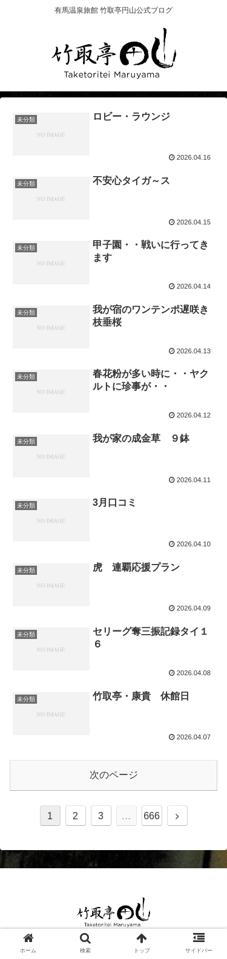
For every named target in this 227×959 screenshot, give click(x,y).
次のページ (114, 775)
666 (151, 816)
